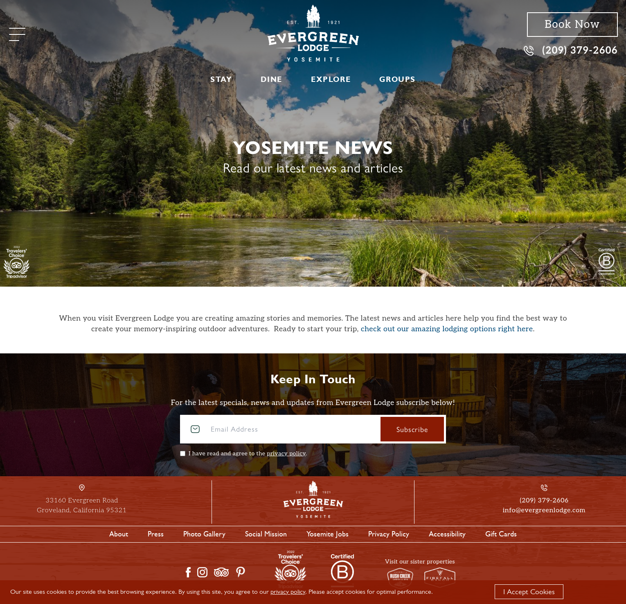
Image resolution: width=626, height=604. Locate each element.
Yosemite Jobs (327, 533)
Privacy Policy (388, 533)
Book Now (572, 24)
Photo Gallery (204, 533)
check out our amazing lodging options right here (447, 329)
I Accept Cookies (529, 592)
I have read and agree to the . (248, 453)
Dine (271, 79)
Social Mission (266, 533)
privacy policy (286, 453)
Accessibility (447, 533)
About (118, 533)
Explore (331, 79)
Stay (221, 79)
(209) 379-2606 (571, 50)
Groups (397, 79)
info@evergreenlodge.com (544, 510)
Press (156, 533)
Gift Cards (501, 533)
